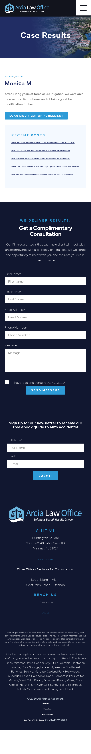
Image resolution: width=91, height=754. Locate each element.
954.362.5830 (47, 626)
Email (11, 480)
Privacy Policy (61, 406)
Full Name (14, 464)
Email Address (15, 333)
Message (11, 369)
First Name (13, 298)
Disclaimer (47, 733)
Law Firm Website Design (34, 744)
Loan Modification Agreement (39, 116)
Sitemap (45, 727)
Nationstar (28, 76)
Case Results (12, 76)
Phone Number (16, 351)
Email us (45, 636)
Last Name (13, 315)
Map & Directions (45, 583)
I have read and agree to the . (42, 406)
